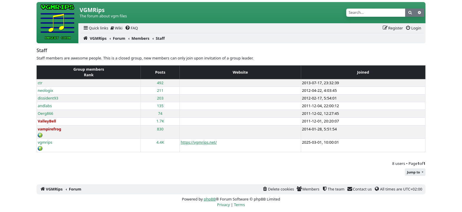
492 (160, 82)
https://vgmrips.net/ (199, 142)
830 (160, 129)
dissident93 (48, 98)
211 (160, 90)
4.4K (160, 142)
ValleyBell (47, 121)
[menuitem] (95, 28)
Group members (88, 69)
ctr (40, 82)
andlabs (45, 105)
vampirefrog (49, 129)
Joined (363, 72)
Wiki (116, 28)
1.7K (160, 121)
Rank (89, 74)
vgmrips (45, 142)
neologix (45, 90)
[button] (415, 172)
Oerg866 (45, 113)
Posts (160, 72)
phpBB (210, 199)
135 (160, 105)
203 (160, 98)
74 (160, 113)
